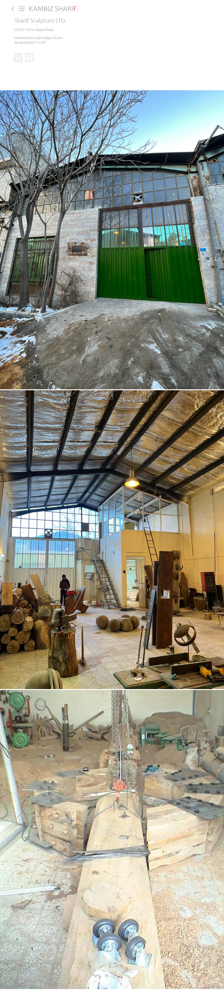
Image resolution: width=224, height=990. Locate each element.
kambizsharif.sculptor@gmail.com (38, 37)
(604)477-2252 (35, 42)
